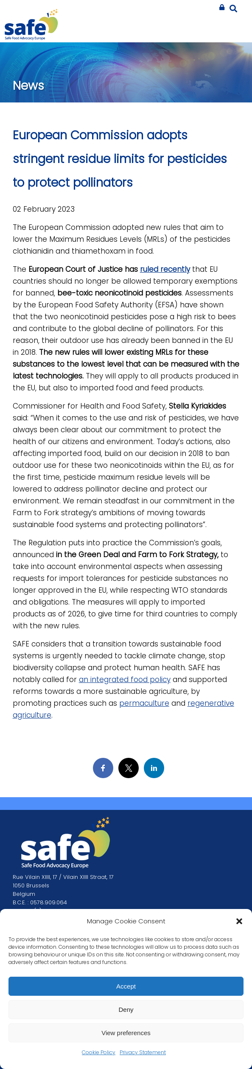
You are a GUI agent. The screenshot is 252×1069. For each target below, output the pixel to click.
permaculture (144, 703)
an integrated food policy (125, 679)
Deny (125, 1009)
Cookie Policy (98, 1052)
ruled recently (165, 269)
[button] (239, 921)
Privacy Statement (143, 1052)
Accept (126, 986)
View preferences (126, 1032)
